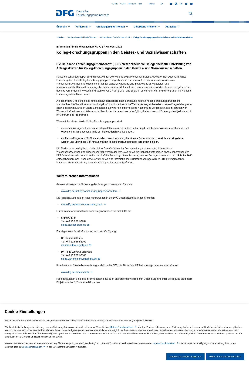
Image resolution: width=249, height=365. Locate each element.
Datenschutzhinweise (166, 343)
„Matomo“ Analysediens (123, 327)
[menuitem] (63, 27)
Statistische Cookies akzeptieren (185, 356)
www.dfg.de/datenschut (77, 272)
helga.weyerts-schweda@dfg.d (80, 258)
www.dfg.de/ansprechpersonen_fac (83, 204)
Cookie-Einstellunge (34, 347)
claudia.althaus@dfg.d (76, 245)
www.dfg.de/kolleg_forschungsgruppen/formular (91, 191)
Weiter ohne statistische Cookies (225, 356)
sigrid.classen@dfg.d (75, 224)
